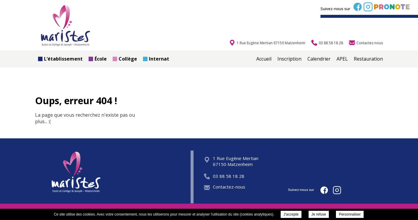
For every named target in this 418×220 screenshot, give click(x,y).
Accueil (263, 59)
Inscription (289, 59)
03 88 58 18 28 (224, 176)
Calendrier (319, 59)
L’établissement (60, 59)
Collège (125, 59)
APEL (342, 59)
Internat (156, 59)
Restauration (368, 59)
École (98, 59)
